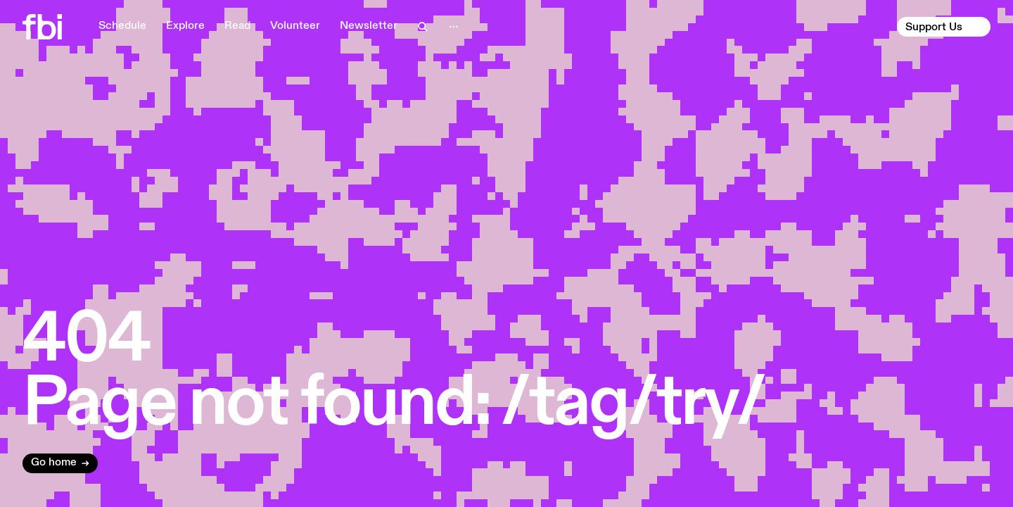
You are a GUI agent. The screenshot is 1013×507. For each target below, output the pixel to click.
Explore (185, 26)
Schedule (122, 26)
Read (237, 26)
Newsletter (368, 26)
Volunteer (295, 26)
